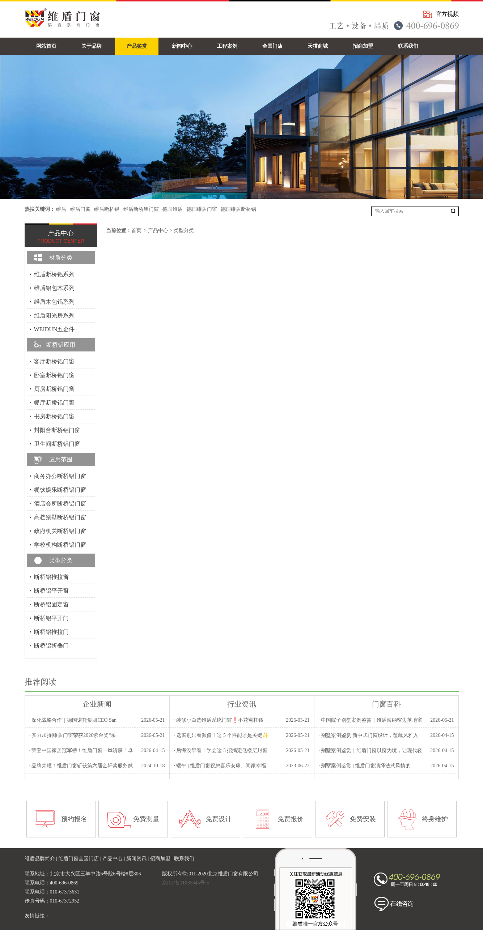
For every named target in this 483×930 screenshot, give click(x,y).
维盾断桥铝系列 (54, 274)
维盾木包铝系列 (54, 302)
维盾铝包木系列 (54, 288)
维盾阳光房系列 (54, 315)
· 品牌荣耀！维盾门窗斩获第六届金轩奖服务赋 (81, 765)
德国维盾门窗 (202, 209)
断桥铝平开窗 (51, 591)
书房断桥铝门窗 (54, 416)
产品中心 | (114, 858)
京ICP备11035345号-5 (185, 883)
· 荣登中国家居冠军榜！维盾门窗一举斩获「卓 (81, 750)
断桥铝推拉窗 (51, 577)
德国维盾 (172, 209)
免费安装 (363, 819)
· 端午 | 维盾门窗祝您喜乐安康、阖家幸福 (220, 765)
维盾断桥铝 (106, 209)
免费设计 (219, 819)
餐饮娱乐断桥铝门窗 (60, 490)
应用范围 (60, 459)
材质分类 (60, 258)
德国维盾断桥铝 (238, 209)
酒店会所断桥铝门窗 (60, 503)
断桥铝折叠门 (51, 646)
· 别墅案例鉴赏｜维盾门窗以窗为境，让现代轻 (370, 750)
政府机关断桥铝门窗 (60, 531)
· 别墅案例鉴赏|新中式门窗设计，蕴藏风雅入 (368, 735)
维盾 (61, 209)
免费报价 (290, 819)
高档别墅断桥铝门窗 (60, 517)
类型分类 (184, 230)
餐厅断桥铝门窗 (54, 403)
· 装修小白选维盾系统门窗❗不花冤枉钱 (218, 720)
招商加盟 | (162, 858)
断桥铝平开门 (51, 618)
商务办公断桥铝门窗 (60, 476)
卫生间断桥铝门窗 (57, 444)
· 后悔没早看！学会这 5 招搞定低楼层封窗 (220, 750)
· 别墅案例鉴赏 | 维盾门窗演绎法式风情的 (364, 765)
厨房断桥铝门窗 (54, 389)
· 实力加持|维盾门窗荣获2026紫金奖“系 (72, 735)
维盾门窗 (80, 209)
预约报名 (74, 819)
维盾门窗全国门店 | (80, 858)
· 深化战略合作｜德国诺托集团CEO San (72, 720)
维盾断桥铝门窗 (141, 209)
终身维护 (435, 819)
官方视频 (447, 14)
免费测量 (146, 819)
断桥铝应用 (60, 345)
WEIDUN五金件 (54, 329)
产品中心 (158, 230)
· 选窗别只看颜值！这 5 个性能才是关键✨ (221, 735)
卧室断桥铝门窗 (54, 375)
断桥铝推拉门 (51, 632)
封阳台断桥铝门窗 (57, 430)
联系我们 (184, 858)
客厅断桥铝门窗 (54, 361)
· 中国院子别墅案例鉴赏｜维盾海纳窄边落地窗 (370, 720)
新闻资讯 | (138, 858)
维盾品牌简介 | (42, 858)
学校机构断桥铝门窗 (60, 545)
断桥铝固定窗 (51, 604)
